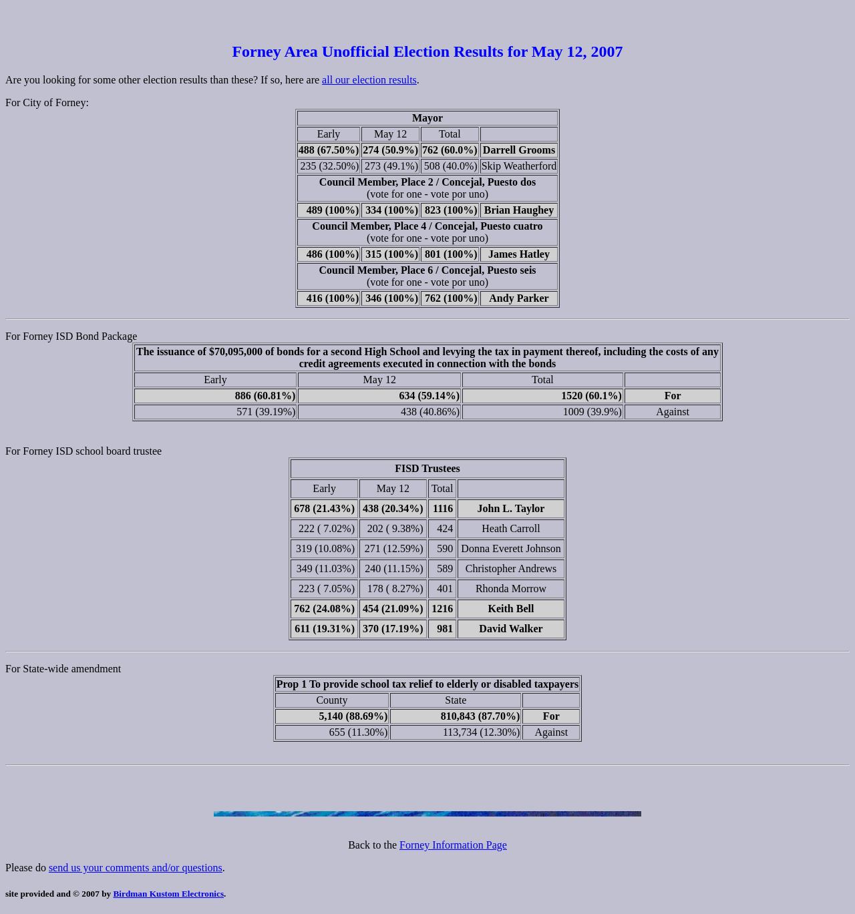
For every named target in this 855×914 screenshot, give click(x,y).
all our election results (369, 79)
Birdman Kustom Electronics (169, 894)
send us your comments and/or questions (135, 867)
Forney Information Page (453, 845)
